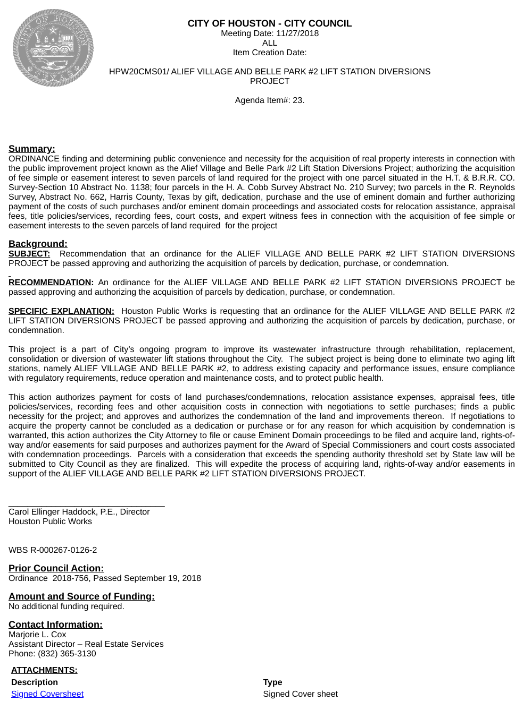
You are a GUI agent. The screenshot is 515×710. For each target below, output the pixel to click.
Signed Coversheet (47, 694)
